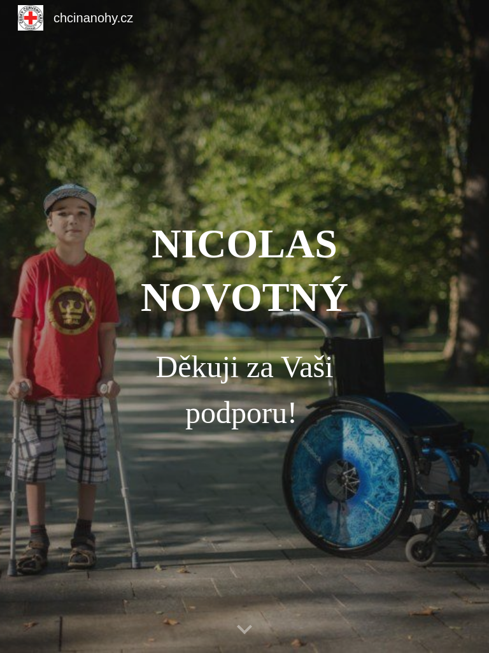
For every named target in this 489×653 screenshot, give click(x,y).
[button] (244, 630)
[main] (244, 326)
